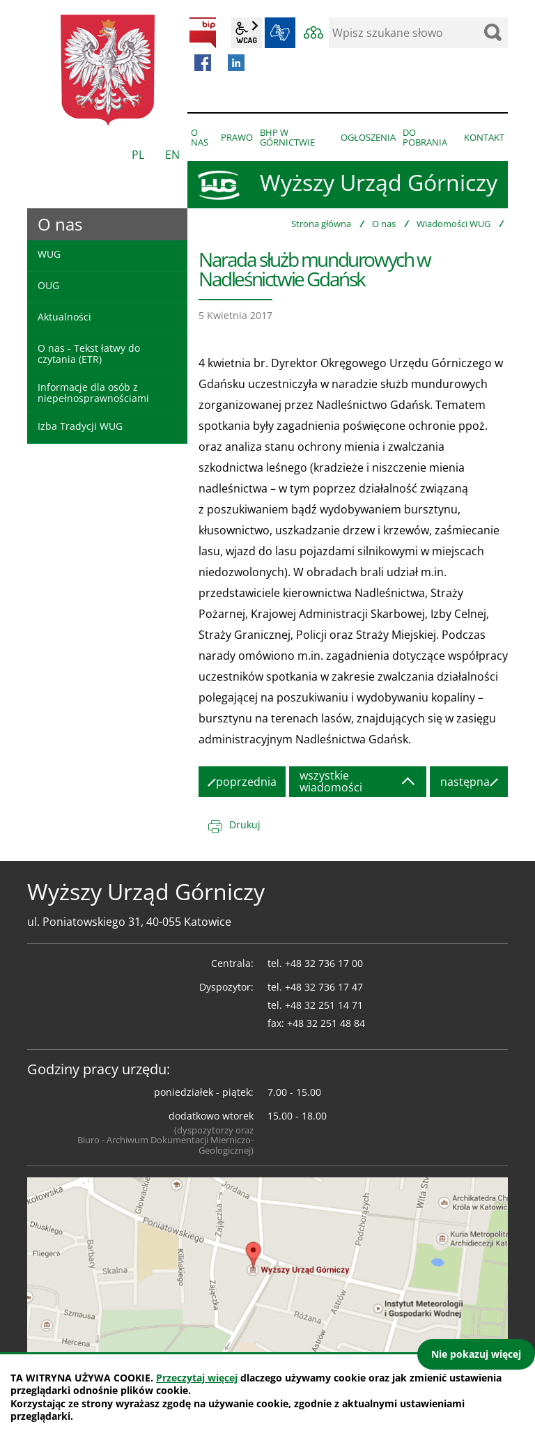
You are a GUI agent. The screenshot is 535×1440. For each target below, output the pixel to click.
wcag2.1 (246, 32)
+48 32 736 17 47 (324, 986)
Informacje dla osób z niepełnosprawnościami (93, 392)
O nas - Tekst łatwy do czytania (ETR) (89, 353)
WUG (49, 254)
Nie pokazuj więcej (476, 1354)
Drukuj (245, 824)
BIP (202, 32)
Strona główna (321, 223)
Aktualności (64, 316)
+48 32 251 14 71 (324, 1005)
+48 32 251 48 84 (326, 1023)
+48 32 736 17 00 (324, 963)
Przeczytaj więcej (197, 1377)
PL (138, 154)
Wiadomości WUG (453, 223)
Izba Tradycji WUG (80, 426)
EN (172, 154)
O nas (384, 223)
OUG (48, 285)
